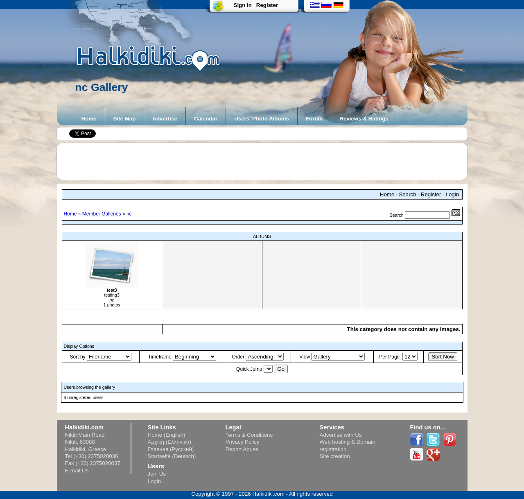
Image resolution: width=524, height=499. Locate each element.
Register (267, 5)
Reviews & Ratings (363, 119)
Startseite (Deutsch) (172, 456)
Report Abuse (242, 449)
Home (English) (166, 435)
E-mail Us (77, 470)
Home (89, 119)
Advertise (164, 119)
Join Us (157, 474)
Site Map (124, 119)
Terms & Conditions (249, 435)
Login (452, 194)
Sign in (243, 5)
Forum (314, 119)
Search (407, 194)
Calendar (205, 119)
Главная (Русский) (171, 449)
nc (129, 214)
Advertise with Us (341, 435)
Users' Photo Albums (261, 119)
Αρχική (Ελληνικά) (170, 442)
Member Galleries (101, 214)
